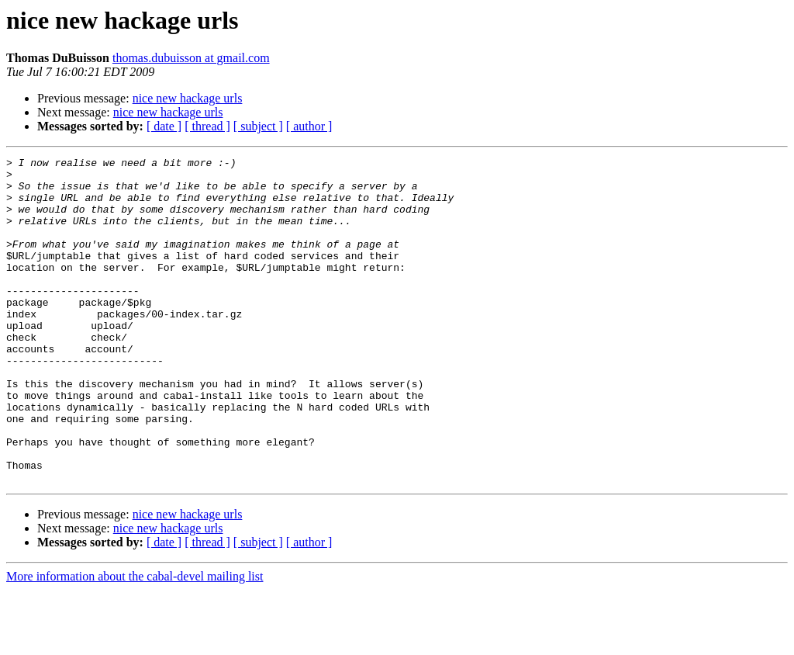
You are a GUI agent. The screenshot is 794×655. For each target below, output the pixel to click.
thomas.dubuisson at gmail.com (191, 57)
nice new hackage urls (188, 98)
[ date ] (164, 126)
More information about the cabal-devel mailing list (134, 641)
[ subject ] (258, 126)
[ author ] (309, 126)
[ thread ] (207, 126)
